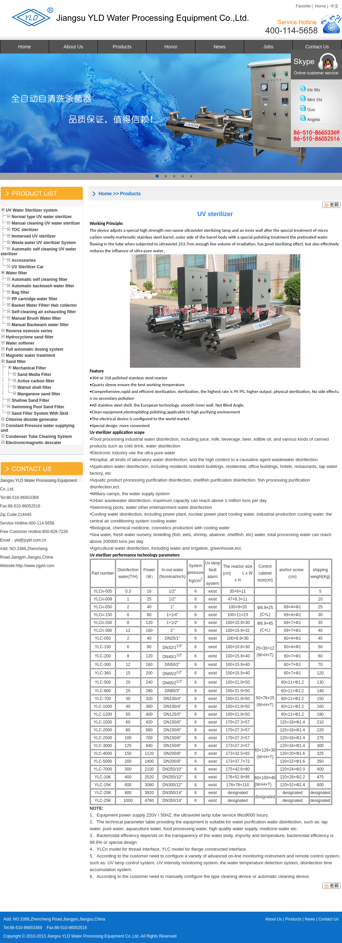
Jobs (268, 46)
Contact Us (317, 46)
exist (212, 591)
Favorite (303, 6)
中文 (334, 6)
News (219, 46)
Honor (170, 46)
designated (238, 792)
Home (320, 6)
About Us (73, 46)
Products (122, 46)
